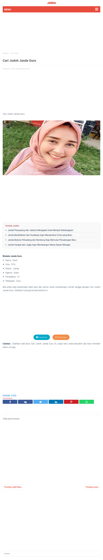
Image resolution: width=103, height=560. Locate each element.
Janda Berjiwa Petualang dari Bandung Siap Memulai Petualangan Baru (42, 240)
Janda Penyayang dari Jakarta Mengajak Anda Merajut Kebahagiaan (40, 230)
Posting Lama (92, 487)
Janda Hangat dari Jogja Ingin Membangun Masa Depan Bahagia (39, 245)
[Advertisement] (51, 32)
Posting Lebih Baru (12, 487)
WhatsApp (61, 337)
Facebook (41, 337)
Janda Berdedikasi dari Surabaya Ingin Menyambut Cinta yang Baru (40, 235)
